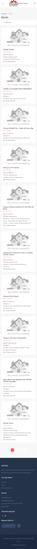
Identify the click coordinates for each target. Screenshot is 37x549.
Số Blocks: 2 (6, 345)
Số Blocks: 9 (6, 389)
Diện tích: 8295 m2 (8, 428)
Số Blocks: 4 (6, 136)
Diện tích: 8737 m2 (8, 94)
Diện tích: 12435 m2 (8, 301)
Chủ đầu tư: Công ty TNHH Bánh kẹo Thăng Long (16, 138)
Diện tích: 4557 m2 (8, 214)
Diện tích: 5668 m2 (8, 173)
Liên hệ (3, 485)
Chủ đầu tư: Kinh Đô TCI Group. (11, 59)
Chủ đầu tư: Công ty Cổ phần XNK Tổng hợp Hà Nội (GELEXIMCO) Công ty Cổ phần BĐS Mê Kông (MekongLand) (17, 435)
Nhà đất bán (12, 538)
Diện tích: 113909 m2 (8, 386)
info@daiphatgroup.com (7, 500)
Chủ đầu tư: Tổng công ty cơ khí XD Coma (14, 98)
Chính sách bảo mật (6, 488)
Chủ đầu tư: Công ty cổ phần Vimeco (13, 177)
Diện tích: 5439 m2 (8, 260)
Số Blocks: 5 (6, 304)
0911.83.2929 (5, 506)
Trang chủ (4, 14)
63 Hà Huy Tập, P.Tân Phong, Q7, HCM (11, 503)
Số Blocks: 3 (6, 96)
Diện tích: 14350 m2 (8, 133)
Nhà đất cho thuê (21, 538)
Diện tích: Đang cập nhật (9, 343)
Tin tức (31, 538)
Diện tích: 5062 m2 (8, 55)
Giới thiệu (3, 482)
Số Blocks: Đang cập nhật (10, 57)
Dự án (27, 538)
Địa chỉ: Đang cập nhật (9, 61)
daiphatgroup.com (6, 497)
